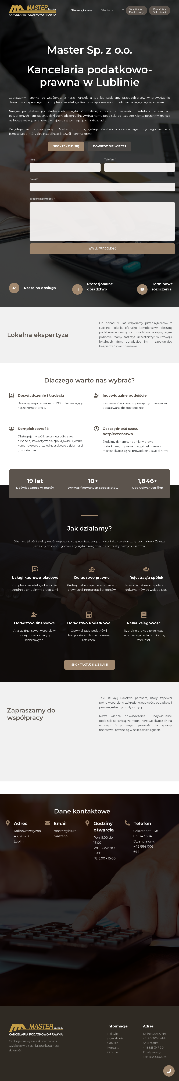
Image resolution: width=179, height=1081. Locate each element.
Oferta (107, 10)
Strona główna (81, 10)
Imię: (105, 159)
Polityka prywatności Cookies (115, 1038)
